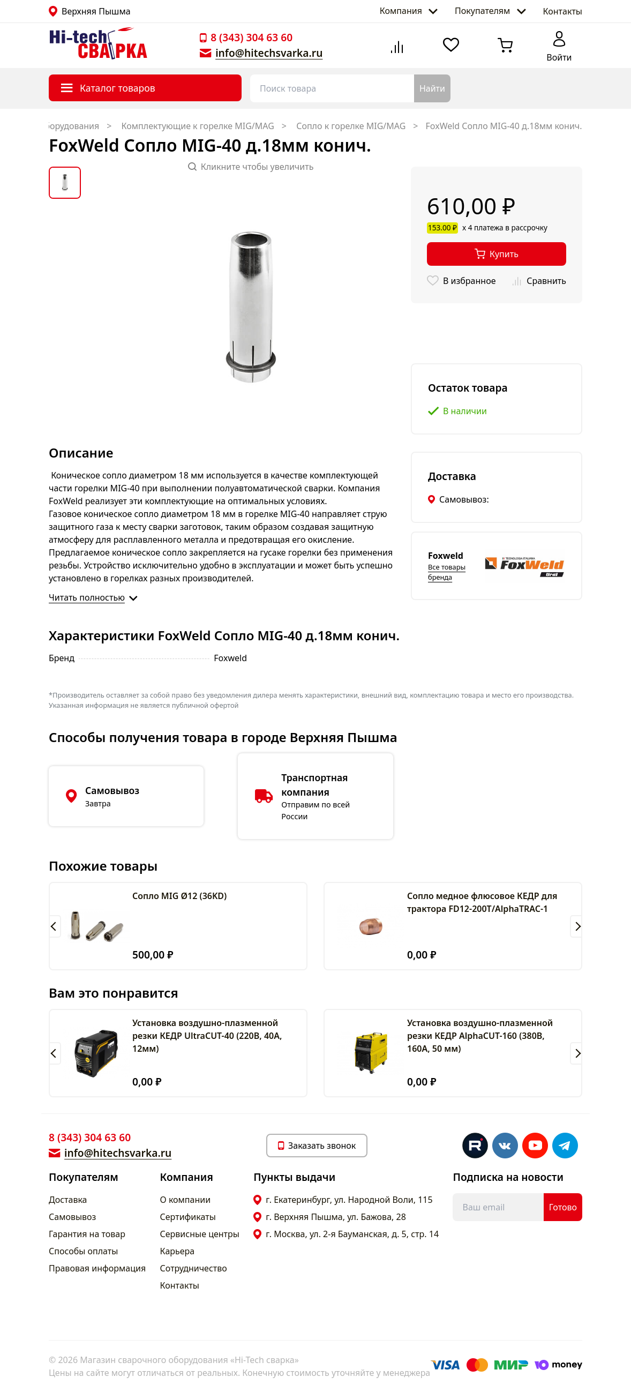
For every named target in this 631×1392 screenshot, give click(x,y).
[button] (55, 926)
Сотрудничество (193, 1268)
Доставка (68, 1200)
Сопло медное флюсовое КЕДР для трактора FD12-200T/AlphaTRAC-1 (482, 902)
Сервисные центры (199, 1234)
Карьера (177, 1251)
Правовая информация (97, 1268)
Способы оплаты (83, 1251)
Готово (563, 1207)
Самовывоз (72, 1217)
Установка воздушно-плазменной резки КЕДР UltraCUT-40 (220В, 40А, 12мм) (207, 1035)
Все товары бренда (446, 572)
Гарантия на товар (87, 1234)
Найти (432, 88)
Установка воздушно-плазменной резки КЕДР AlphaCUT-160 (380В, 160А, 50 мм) (480, 1035)
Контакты (562, 11)
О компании (185, 1200)
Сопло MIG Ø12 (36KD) (179, 896)
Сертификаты (188, 1217)
